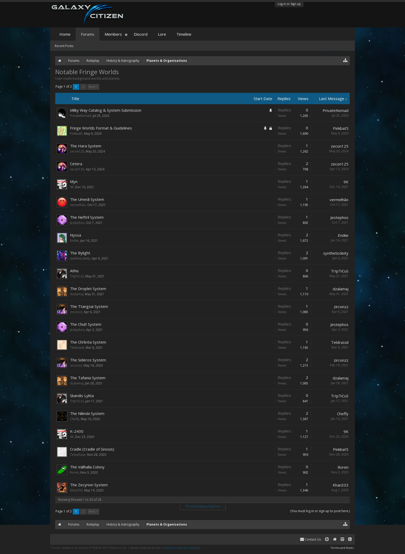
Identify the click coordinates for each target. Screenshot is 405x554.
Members (113, 34)
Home (65, 34)
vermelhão (78, 205)
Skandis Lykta (82, 395)
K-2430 (76, 431)
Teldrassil (77, 347)
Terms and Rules (342, 548)
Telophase (77, 454)
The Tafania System (87, 377)
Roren (74, 472)
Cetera (76, 163)
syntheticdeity (80, 258)
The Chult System (85, 324)
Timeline (183, 34)
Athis (74, 270)
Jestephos (77, 223)
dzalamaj (76, 294)
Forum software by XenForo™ (89, 548)
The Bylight (80, 252)
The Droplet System (88, 288)
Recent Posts (64, 46)
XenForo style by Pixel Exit (182, 548)
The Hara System (85, 145)
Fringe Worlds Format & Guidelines (101, 128)
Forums (87, 34)
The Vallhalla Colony (87, 466)
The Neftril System (87, 217)
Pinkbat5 (76, 133)
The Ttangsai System (89, 306)
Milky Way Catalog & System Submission (105, 110)
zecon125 (77, 151)
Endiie (74, 240)
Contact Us (310, 539)
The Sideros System (88, 359)
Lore (162, 34)
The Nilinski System (87, 413)
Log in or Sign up (289, 4)
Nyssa (75, 235)
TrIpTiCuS (77, 276)
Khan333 (76, 490)
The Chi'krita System (88, 342)
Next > (93, 87)
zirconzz (76, 312)
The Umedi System (87, 199)
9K (72, 187)
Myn (73, 181)
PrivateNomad (80, 115)
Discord (140, 34)
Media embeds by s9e (145, 548)
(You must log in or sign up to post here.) (320, 511)
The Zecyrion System (89, 484)
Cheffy (74, 419)
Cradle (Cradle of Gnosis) (92, 449)
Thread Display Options (202, 506)
